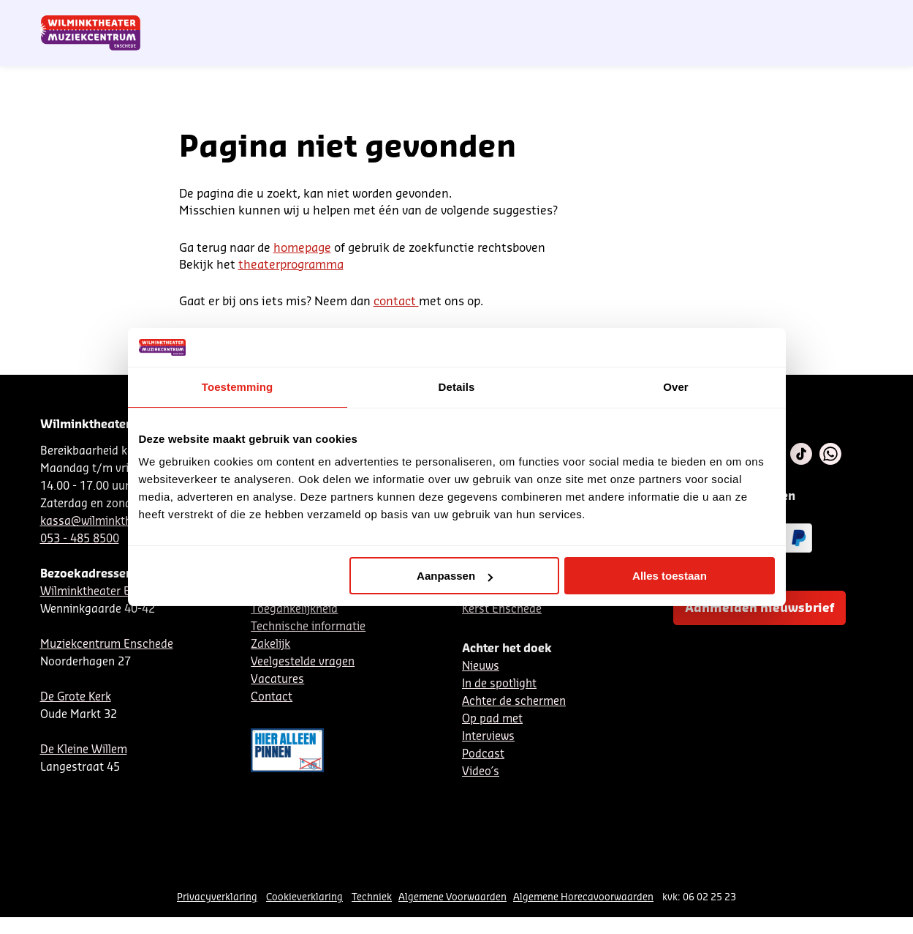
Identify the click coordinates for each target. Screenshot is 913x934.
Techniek (372, 897)
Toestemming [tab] (237, 387)
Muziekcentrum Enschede (106, 644)
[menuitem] (844, 51)
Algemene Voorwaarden (452, 897)
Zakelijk (270, 644)
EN (668, 17)
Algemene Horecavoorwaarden (583, 897)
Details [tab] (457, 387)
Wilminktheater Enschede (106, 591)
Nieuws (480, 666)
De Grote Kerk (75, 697)
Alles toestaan (669, 575)
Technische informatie (308, 626)
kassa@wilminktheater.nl (105, 521)
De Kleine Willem (83, 749)
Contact (705, 17)
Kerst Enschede (502, 609)
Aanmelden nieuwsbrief (759, 608)
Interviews (488, 736)
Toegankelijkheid (294, 609)
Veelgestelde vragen (303, 662)
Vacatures (277, 679)
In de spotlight (499, 684)
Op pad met (492, 719)
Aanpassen (455, 575)
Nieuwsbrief (573, 17)
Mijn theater (804, 17)
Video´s (480, 771)
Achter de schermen (514, 701)
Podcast (483, 754)
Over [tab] (676, 387)
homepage (302, 248)
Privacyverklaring (217, 897)
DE (643, 17)
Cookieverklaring (304, 897)
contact (396, 301)
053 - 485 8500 (79, 539)
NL (619, 17)
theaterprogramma (291, 265)
